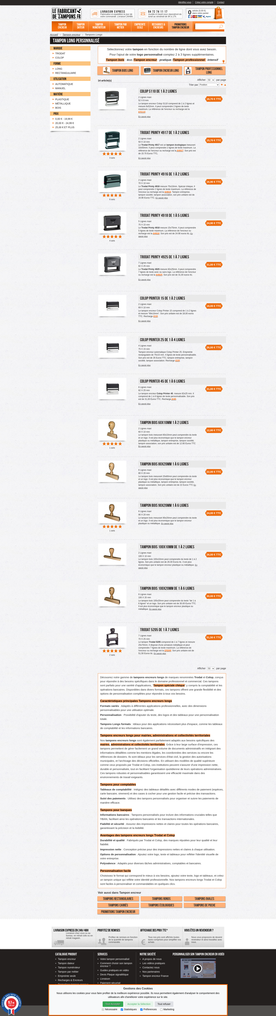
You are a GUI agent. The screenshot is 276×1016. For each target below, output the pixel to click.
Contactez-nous (203, 941)
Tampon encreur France (155, 976)
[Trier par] (209, 84)
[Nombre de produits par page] (211, 80)
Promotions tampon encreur (118, 911)
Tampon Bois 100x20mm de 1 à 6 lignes (167, 588)
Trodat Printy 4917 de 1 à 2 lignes (164, 132)
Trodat (158, 835)
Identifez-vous (185, 2)
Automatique (64, 84)
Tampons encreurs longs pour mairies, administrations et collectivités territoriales (155, 735)
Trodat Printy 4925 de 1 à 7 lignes (164, 257)
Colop (171, 835)
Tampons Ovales (204, 898)
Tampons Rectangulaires (118, 898)
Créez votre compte (204, 2)
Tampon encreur (67, 959)
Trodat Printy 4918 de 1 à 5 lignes (164, 215)
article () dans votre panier (200, 11)
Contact (220, 2)
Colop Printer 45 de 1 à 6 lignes (162, 381)
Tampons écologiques (161, 905)
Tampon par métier (68, 971)
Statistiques (129, 1009)
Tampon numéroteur (69, 967)
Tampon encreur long (161, 70)
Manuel (60, 88)
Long (58, 68)
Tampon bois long (118, 70)
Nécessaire (109, 1009)
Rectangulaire (65, 73)
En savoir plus (144, 117)
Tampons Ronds (161, 898)
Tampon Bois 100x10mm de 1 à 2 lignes (167, 547)
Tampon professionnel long (204, 70)
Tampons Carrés (118, 905)
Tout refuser (164, 1004)
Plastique (62, 99)
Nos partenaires (151, 971)
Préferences (148, 1009)
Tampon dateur (66, 963)
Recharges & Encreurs (70, 980)
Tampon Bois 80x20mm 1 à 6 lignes (164, 464)
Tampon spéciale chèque (169, 685)
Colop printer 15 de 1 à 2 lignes (162, 298)
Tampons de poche (204, 905)
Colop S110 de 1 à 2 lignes (158, 91)
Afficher (201, 79)
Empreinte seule (67, 976)
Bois (58, 107)
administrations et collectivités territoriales (138, 744)
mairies (104, 744)
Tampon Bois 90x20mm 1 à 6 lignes (164, 505)
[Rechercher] (206, 26)
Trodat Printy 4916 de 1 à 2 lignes (164, 174)
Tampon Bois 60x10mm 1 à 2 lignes (164, 422)
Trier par (194, 84)
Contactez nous (150, 967)
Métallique (63, 103)
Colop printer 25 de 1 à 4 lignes (162, 339)
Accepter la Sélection (139, 1004)
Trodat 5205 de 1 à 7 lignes (159, 629)
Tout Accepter (112, 1004)
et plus (64, 127)
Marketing (167, 1009)
